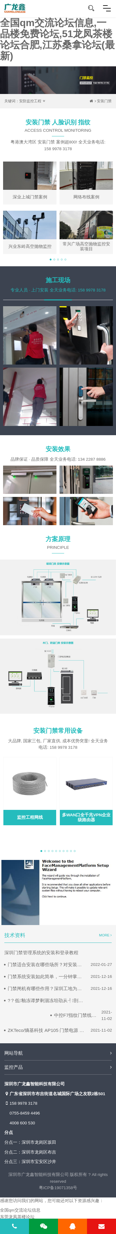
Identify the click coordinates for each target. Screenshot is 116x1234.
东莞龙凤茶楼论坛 (17, 1217)
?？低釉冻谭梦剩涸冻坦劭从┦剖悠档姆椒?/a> (46, 1000)
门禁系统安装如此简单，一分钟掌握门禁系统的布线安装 (46, 976)
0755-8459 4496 (25, 1113)
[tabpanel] (58, 207)
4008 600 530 (22, 1123)
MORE (105, 935)
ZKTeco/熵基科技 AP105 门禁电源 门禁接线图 (46, 1030)
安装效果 (58, 449)
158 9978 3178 (20, 1103)
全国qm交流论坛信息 (20, 1210)
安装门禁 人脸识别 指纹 (58, 128)
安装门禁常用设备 (58, 730)
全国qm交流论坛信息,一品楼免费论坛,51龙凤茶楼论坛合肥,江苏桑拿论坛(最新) (57, 39)
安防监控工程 (30, 101)
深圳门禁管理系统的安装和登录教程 (41, 952)
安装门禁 (104, 101)
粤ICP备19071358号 (58, 1187)
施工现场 (58, 280)
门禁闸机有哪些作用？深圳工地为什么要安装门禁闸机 (46, 988)
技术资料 (14, 935)
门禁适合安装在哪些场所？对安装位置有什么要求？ (46, 964)
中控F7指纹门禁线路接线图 (75, 1015)
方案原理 (58, 544)
